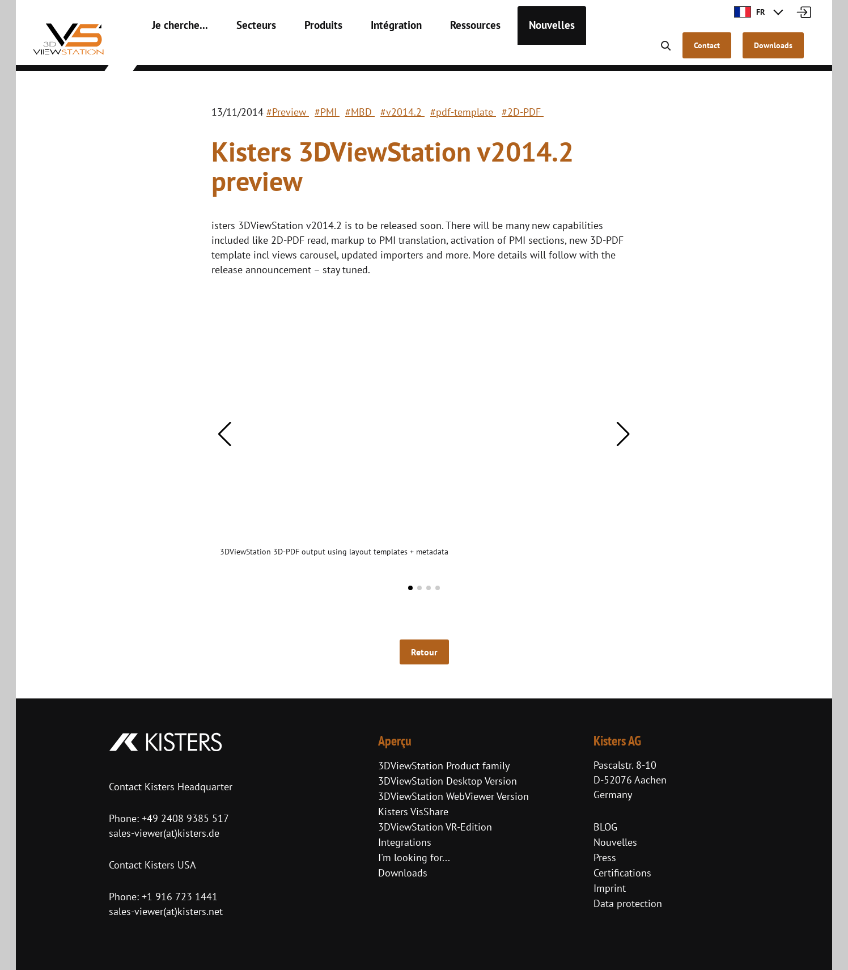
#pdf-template (463, 111)
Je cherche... (175, 51)
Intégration (373, 51)
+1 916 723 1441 (180, 896)
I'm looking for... (414, 857)
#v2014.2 (402, 111)
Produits (306, 51)
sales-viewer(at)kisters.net (166, 911)
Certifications (622, 872)
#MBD (360, 111)
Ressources (446, 51)
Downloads (402, 872)
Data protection (627, 903)
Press (604, 857)
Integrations (404, 842)
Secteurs (244, 51)
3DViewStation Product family (444, 765)
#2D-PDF (523, 111)
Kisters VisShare (413, 811)
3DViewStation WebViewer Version (453, 796)
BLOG (605, 826)
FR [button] (749, 12)
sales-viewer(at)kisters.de (164, 833)
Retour (424, 652)
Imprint (609, 888)
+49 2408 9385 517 (184, 818)
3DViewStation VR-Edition (435, 826)
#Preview (287, 111)
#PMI (327, 111)
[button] (224, 434)
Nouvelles (516, 51)
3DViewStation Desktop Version (447, 780)
